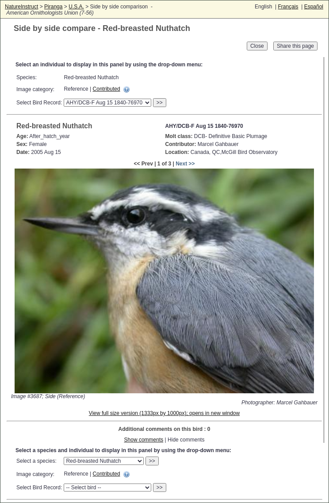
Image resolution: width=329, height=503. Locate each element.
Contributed (106, 89)
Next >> (185, 164)
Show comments (144, 440)
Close (257, 46)
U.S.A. (76, 7)
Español (313, 7)
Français (288, 7)
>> (160, 103)
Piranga (53, 7)
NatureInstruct (21, 7)
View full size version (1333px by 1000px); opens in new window (164, 413)
